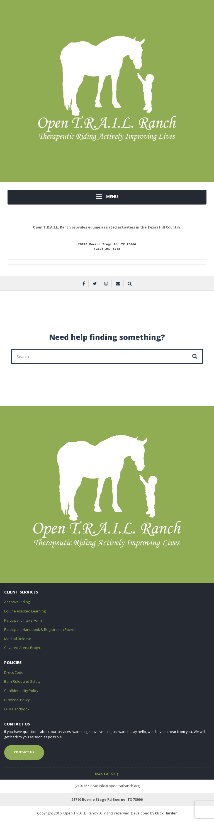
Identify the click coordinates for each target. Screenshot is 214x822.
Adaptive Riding (17, 602)
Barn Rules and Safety (22, 681)
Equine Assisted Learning (25, 611)
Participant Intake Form (23, 620)
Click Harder (166, 813)
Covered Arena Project (23, 647)
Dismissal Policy (17, 700)
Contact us (24, 752)
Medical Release (17, 638)
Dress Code (13, 672)
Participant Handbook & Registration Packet (40, 629)
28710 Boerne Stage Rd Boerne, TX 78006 (107, 799)
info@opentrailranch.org (119, 785)
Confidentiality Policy (21, 690)
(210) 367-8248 (86, 785)
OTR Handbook (16, 709)
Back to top (107, 774)
